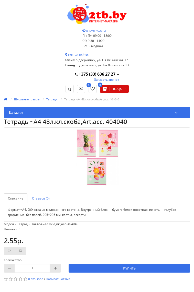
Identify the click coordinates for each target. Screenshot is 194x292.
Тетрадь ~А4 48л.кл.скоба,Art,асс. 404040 (91, 99)
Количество (12, 260)
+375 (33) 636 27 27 (95, 74)
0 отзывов (35, 279)
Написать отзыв (58, 279)
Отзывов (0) (41, 198)
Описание (15, 198)
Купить (129, 268)
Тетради (51, 99)
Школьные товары (26, 99)
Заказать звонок (106, 79)
